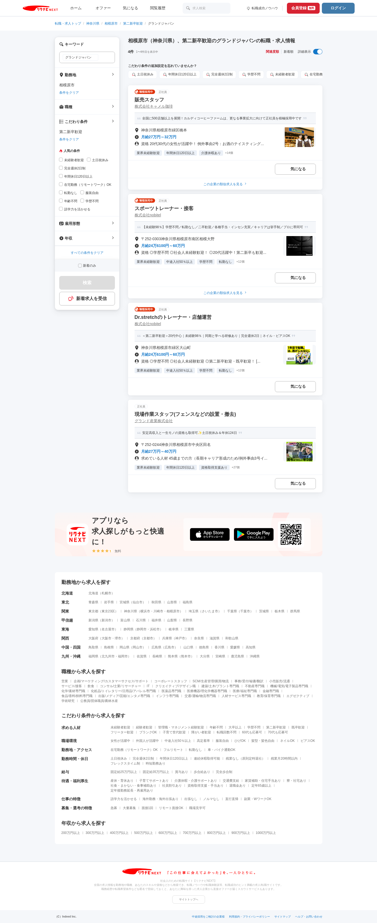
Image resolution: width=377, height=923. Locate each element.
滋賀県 (214, 638)
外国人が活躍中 (147, 741)
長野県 (187, 620)
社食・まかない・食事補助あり (133, 785)
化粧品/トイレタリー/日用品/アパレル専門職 (123, 691)
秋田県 (156, 602)
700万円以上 (192, 833)
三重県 (189, 629)
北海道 (93, 593)
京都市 (148, 638)
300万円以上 (95, 833)
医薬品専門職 (171, 691)
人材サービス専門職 (236, 696)
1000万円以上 (266, 833)
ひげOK (240, 741)
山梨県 (172, 620)
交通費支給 (231, 781)
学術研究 (68, 701)
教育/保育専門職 (269, 696)
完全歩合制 (224, 772)
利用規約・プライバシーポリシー (249, 916)
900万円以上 (240, 833)
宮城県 (124, 602)
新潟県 (93, 620)
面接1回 (147, 808)
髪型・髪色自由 (262, 741)
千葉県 (232, 611)
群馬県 (295, 611)
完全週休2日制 (143, 758)
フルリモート (173, 750)
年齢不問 (216, 727)
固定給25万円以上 (124, 772)
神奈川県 (92, 23)
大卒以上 (235, 727)
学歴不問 (253, 727)
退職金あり (237, 785)
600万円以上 (168, 833)
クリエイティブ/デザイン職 (175, 686)
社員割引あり (172, 785)
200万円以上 (70, 833)
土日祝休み (119, 758)
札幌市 (106, 593)
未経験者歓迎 (120, 727)
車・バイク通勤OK (221, 750)
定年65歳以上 (261, 785)
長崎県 (157, 656)
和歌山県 (231, 638)
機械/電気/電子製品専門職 (289, 686)
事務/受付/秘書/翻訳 (248, 681)
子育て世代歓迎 (174, 732)
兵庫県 (167, 638)
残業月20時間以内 (284, 758)
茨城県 (264, 611)
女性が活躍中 (120, 741)
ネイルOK (287, 741)
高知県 (251, 647)
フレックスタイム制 (125, 763)
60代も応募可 (252, 732)
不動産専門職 (255, 686)
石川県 (141, 620)
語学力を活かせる (124, 799)
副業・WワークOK (258, 799)
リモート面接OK (171, 808)
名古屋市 (108, 629)
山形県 (172, 602)
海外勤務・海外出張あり (161, 799)
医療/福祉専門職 (245, 691)
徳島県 (204, 647)
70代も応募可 (278, 732)
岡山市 (138, 647)
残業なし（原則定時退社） (245, 758)
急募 (114, 808)
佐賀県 (142, 656)
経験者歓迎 (144, 727)
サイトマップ (282, 916)
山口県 (188, 647)
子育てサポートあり (154, 781)
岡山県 (124, 647)
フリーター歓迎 (122, 732)
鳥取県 (93, 647)
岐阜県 (174, 629)
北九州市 (108, 656)
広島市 (169, 647)
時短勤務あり (155, 763)
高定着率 (203, 741)
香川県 (219, 647)
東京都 (93, 611)
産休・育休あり (122, 781)
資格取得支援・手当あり (206, 785)
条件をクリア (69, 93)
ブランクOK (148, 732)
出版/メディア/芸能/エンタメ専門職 (124, 696)
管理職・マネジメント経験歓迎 (181, 727)
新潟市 (106, 620)
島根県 (109, 647)
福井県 (156, 620)
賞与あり (181, 772)
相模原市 (111, 23)
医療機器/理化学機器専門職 (207, 691)
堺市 (118, 638)
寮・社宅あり (296, 781)
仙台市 (138, 602)
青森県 (93, 602)
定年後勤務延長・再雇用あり (132, 790)
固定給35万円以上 (156, 772)
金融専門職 (271, 691)
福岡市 (123, 656)
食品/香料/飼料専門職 (77, 696)
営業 (64, 681)
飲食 (91, 686)
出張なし (190, 799)
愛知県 (93, 629)
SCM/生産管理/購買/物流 (211, 681)
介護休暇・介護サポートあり (195, 781)
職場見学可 (197, 808)
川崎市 (158, 611)
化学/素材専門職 (73, 691)
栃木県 (279, 611)
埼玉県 (193, 611)
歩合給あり (202, 772)
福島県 (187, 602)
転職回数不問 (226, 732)
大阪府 (93, 638)
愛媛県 (235, 647)
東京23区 (108, 611)
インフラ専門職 (167, 696)
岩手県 (109, 602)
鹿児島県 (237, 656)
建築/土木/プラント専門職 (220, 686)
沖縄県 (255, 656)
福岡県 (93, 656)
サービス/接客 (71, 686)
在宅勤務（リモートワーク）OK (134, 750)
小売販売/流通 (279, 681)
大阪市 (106, 638)
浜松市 (155, 629)
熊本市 (186, 656)
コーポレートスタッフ (170, 681)
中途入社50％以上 (178, 741)
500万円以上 (143, 833)
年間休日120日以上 (174, 758)
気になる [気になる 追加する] (298, 169)
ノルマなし (211, 799)
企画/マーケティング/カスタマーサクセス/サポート (111, 681)
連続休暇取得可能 (207, 758)
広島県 (156, 647)
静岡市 (142, 629)
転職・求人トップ (68, 23)
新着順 (288, 52)
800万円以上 (216, 833)
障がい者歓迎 (201, 732)
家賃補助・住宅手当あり (263, 781)
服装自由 (222, 741)
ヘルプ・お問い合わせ (308, 916)
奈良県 (199, 638)
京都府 (135, 638)
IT (148, 686)
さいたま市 (210, 611)
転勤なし (195, 750)
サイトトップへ (188, 899)
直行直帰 (231, 799)
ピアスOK (308, 741)
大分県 (205, 656)
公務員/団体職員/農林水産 (99, 701)
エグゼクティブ (297, 696)
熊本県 (173, 656)
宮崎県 (220, 656)
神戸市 (180, 638)
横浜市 (145, 611)
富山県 (125, 620)
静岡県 (128, 629)
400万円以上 (119, 833)
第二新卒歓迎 (133, 23)
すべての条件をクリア (87, 253)
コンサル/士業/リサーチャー (120, 686)
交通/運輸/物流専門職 (200, 696)
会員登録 (303, 8)
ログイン (338, 8)
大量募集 (129, 808)
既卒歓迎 (298, 727)
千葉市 (245, 611)
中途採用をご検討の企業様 (208, 916)
